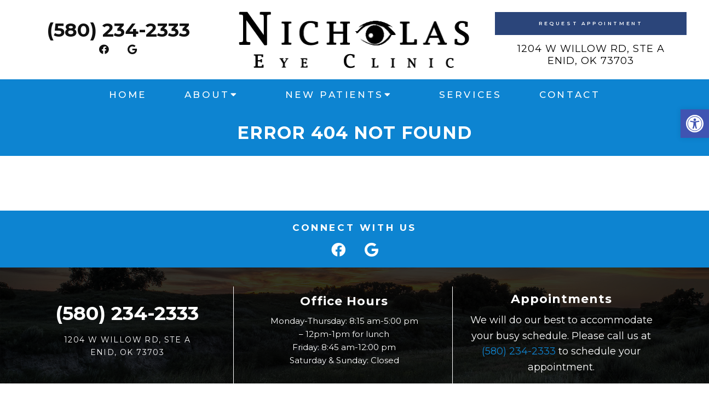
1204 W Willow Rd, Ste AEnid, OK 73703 (591, 55)
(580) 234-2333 (118, 30)
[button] (695, 123)
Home (128, 94)
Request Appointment (591, 23)
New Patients (334, 94)
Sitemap (324, 395)
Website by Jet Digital (450, 395)
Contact (569, 94)
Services (470, 94)
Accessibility (373, 395)
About (207, 94)
